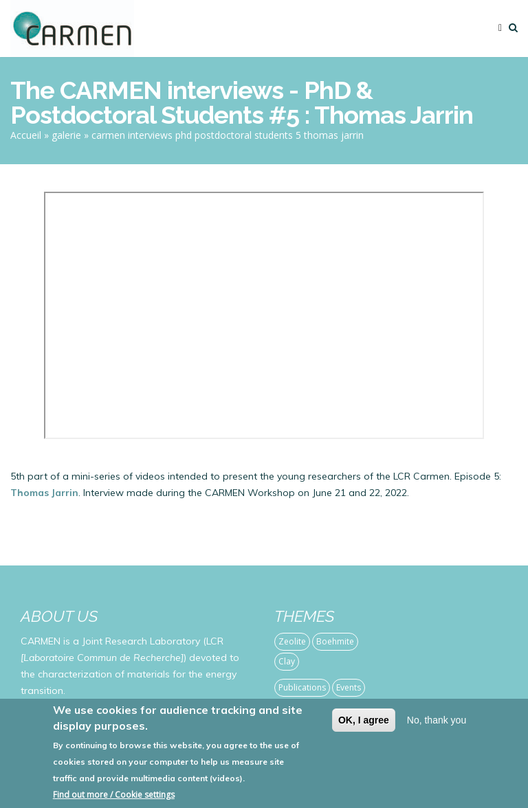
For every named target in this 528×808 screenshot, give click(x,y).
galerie (66, 135)
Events (348, 687)
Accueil (25, 135)
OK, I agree (363, 720)
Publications (302, 687)
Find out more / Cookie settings (114, 794)
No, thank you (436, 720)
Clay (286, 661)
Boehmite (335, 641)
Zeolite (292, 641)
